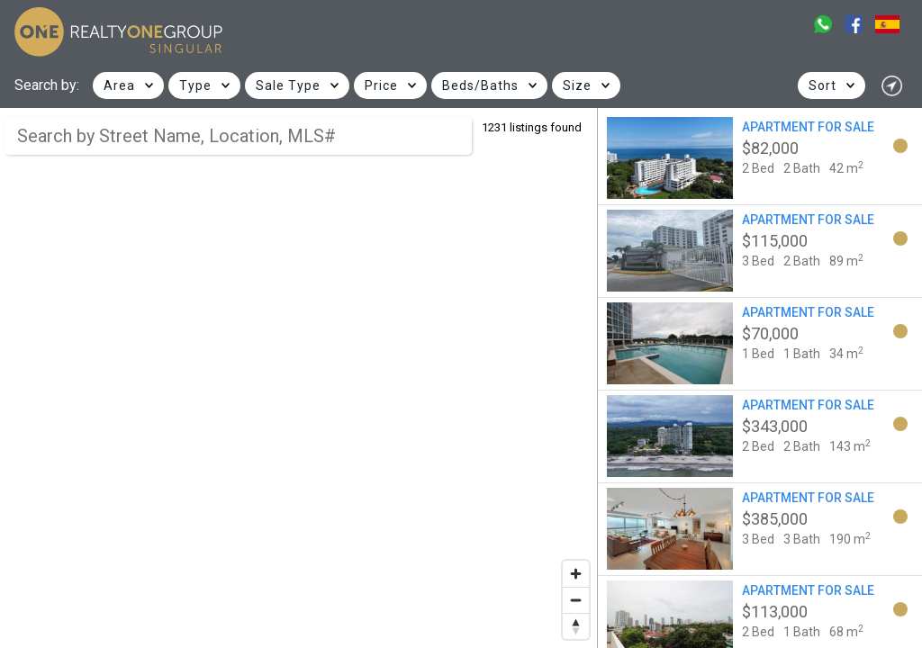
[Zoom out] (576, 600)
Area (119, 85)
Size (577, 85)
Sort (822, 85)
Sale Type (288, 85)
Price (381, 85)
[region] (299, 378)
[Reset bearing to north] (576, 626)
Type (195, 85)
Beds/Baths (480, 85)
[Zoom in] (576, 574)
